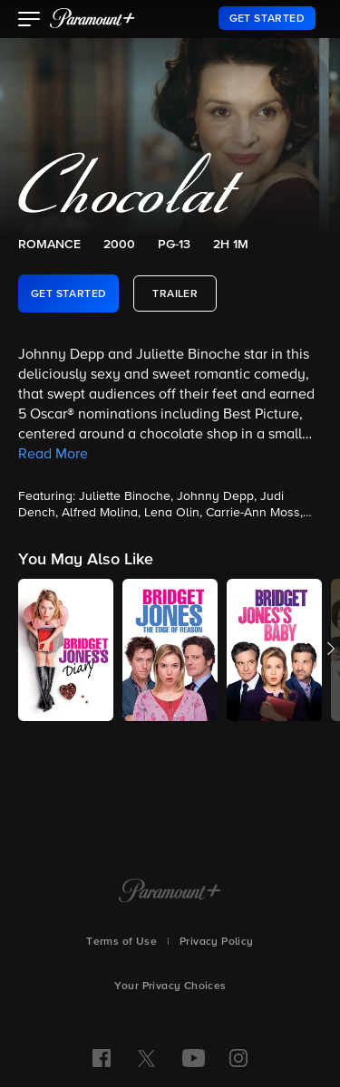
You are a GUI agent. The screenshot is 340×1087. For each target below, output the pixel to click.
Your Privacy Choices (170, 986)
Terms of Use (121, 942)
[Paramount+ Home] (170, 892)
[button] (29, 21)
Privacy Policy (217, 942)
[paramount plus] (92, 18)
